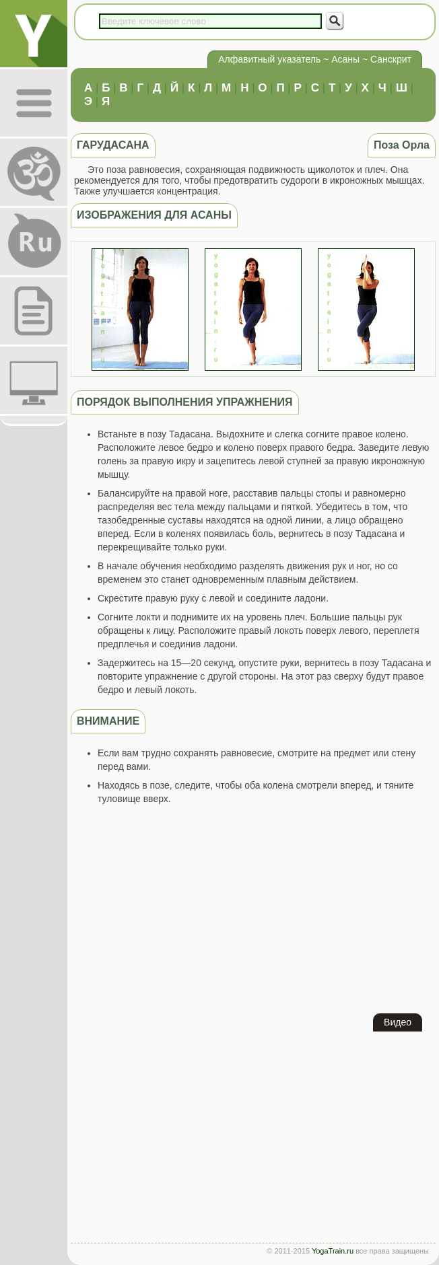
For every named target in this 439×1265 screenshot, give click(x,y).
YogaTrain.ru (332, 1251)
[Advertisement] (253, 909)
